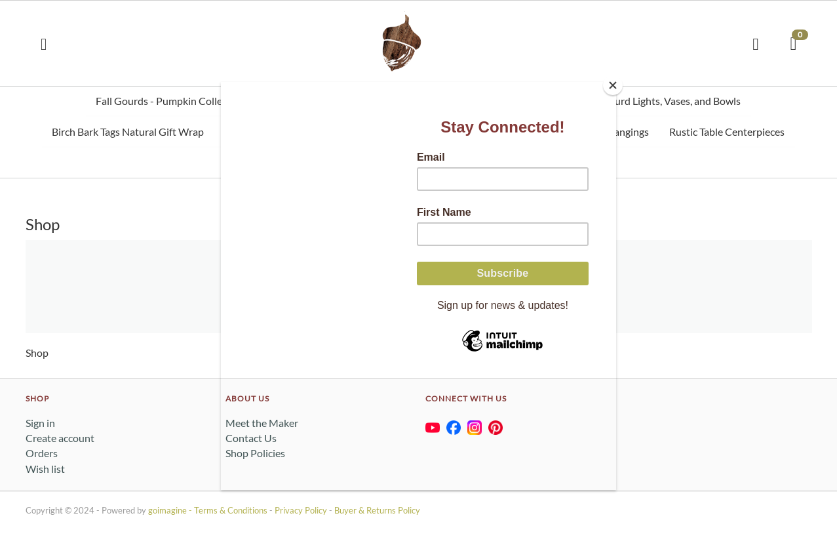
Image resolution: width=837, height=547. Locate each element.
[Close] (613, 85)
